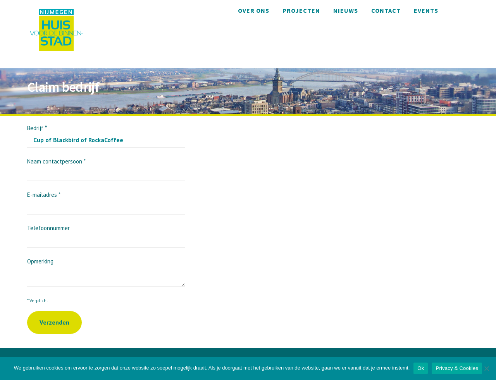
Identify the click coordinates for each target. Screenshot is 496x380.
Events (426, 10)
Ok (420, 368)
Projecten (301, 10)
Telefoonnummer (106, 233)
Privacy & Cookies (457, 368)
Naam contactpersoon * (106, 167)
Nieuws (345, 10)
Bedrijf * (106, 133)
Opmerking (106, 268)
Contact (386, 10)
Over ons (253, 10)
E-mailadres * (106, 200)
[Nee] (486, 368)
